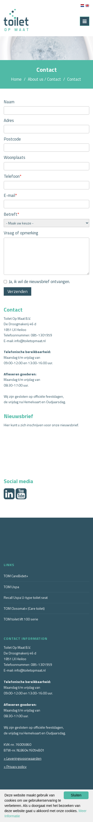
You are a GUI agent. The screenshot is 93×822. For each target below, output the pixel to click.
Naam (9, 102)
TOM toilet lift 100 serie (21, 619)
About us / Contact (44, 79)
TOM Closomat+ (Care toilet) (24, 608)
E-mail (10, 195)
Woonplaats (14, 157)
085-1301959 (41, 335)
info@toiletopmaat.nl (30, 340)
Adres (9, 120)
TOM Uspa (11, 586)
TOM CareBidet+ (16, 575)
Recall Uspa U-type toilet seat (26, 597)
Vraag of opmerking (21, 233)
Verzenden (17, 291)
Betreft (11, 214)
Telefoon (13, 176)
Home (16, 79)
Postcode (12, 139)
